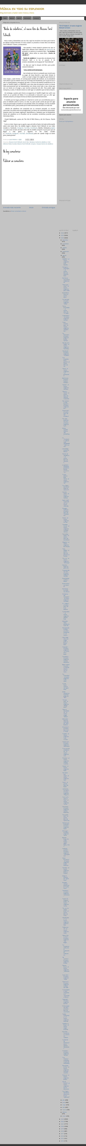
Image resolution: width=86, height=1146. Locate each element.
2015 (62, 1138)
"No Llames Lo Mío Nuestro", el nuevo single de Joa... (65, 404)
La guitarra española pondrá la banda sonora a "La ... (65, 468)
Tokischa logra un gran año (65, 566)
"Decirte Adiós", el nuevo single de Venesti (65, 495)
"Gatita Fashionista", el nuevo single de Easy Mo (65, 1017)
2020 (62, 1126)
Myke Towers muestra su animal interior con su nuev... (66, 668)
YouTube (27, 128)
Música (12, 18)
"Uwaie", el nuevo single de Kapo (65, 768)
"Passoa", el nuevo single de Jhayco (65, 1077)
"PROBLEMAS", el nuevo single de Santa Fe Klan (65, 921)
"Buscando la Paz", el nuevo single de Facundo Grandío (65, 1069)
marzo (64, 1110)
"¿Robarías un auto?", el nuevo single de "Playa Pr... (65, 792)
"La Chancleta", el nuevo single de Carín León (66, 677)
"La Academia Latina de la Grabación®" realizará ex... (65, 950)
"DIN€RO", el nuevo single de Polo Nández (65, 262)
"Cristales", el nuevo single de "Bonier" (65, 1053)
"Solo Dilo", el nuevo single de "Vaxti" (65, 977)
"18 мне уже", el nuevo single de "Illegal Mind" (65, 703)
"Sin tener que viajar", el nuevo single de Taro (65, 776)
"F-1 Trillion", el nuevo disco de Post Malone (65, 606)
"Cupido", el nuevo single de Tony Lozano (65, 736)
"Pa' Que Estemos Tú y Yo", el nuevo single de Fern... (65, 422)
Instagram (20, 128)
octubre (64, 247)
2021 (62, 1124)
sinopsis (33, 144)
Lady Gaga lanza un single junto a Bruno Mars (65, 641)
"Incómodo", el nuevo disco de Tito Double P (65, 413)
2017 (62, 1133)
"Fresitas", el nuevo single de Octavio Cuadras (65, 761)
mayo (64, 1105)
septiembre (65, 251)
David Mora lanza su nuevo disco (65, 295)
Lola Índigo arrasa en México (65, 450)
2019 (62, 1129)
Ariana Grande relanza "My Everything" (65, 431)
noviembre (65, 244)
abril (63, 1107)
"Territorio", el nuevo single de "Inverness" (66, 893)
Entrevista (27, 18)
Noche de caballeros (41, 142)
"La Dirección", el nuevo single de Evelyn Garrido (66, 337)
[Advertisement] (71, 136)
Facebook (8, 133)
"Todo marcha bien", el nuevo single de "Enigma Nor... (65, 327)
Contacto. (36, 18)
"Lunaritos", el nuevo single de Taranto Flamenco (65, 659)
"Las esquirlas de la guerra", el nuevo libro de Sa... (66, 362)
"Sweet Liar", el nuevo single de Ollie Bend (65, 744)
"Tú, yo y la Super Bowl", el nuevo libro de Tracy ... (65, 911)
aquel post (50, 49)
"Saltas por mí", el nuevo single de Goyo (65, 930)
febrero (64, 1112)
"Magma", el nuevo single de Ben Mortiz (66, 544)
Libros (19, 18)
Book (24, 142)
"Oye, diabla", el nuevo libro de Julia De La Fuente (65, 552)
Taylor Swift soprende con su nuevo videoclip (65, 503)
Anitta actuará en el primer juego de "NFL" (66, 694)
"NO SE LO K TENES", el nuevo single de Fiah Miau (65, 345)
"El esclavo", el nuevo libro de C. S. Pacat (65, 729)
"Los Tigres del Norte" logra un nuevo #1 (65, 488)
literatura (32, 142)
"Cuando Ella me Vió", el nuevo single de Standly (65, 573)
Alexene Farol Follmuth (15, 142)
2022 (62, 1121)
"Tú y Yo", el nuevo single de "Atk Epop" (66, 561)
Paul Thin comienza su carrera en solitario (65, 1034)
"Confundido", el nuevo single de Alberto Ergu (65, 615)
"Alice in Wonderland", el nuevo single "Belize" (65, 713)
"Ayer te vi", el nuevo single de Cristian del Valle (65, 984)
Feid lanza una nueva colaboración (66, 280)
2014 (62, 1141)
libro (28, 142)
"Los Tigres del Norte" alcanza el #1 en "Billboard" (66, 1094)
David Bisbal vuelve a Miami (65, 580)
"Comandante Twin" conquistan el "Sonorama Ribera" (65, 993)
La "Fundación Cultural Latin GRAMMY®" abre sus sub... (66, 442)
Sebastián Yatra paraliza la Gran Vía (65, 623)
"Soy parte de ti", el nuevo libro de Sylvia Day (65, 817)
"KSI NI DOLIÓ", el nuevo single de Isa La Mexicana (66, 1085)
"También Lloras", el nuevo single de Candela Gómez (65, 528)
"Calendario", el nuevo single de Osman (65, 318)
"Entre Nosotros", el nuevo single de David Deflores (65, 861)
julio (63, 1100)
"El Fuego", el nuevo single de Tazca (65, 833)
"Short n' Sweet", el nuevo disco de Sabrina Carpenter (65, 395)
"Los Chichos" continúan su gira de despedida (65, 1060)
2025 (62, 235)
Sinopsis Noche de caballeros (44, 144)
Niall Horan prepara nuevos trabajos (65, 380)
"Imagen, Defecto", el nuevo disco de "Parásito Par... (65, 512)
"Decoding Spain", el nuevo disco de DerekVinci (65, 537)
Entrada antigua (48, 207)
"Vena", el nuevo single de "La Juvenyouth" (65, 372)
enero (64, 1116)
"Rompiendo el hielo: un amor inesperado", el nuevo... (65, 631)
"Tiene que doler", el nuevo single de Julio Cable (65, 287)
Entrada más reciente (12, 207)
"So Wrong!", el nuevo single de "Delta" (66, 302)
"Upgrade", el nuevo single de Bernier (65, 1001)
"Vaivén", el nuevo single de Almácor (65, 387)
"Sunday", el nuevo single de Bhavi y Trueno (65, 870)
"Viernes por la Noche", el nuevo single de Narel (65, 825)
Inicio (5, 18)
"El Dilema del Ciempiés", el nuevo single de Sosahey (65, 597)
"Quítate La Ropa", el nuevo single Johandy (65, 1026)
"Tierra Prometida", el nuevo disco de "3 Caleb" (65, 309)
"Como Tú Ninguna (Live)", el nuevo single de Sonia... (65, 902)
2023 (62, 1119)
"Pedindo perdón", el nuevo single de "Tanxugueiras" (66, 852)
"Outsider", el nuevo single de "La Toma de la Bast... (65, 650)
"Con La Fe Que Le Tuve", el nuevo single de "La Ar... (65, 800)
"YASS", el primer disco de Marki (65, 784)
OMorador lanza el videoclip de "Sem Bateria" (65, 722)
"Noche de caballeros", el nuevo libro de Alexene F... (65, 458)
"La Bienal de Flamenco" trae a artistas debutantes (66, 1044)
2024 (62, 238)
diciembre (65, 240)
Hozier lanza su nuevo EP (65, 585)
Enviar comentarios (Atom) (18, 211)
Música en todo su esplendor (22, 8)
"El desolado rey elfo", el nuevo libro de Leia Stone (66, 1009)
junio (64, 1102)
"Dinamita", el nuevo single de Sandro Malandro (65, 809)
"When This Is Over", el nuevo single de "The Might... (65, 939)
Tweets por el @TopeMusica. (66, 121)
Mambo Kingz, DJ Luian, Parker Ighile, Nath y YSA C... (66, 842)
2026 (62, 233)
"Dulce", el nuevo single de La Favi (65, 520)
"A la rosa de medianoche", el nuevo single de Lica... (66, 752)
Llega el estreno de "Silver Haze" (65, 878)
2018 (62, 1131)
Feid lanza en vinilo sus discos (65, 590)
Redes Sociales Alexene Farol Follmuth (19, 144)
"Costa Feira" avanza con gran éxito (65, 686)
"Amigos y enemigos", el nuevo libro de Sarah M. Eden (65, 271)
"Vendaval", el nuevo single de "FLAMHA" (65, 353)
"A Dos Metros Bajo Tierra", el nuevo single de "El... (65, 479)
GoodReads (33, 128)
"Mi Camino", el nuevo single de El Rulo (65, 960)
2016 (62, 1136)
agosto (64, 255)
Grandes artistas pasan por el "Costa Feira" (65, 885)
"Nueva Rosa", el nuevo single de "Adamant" (65, 969)
